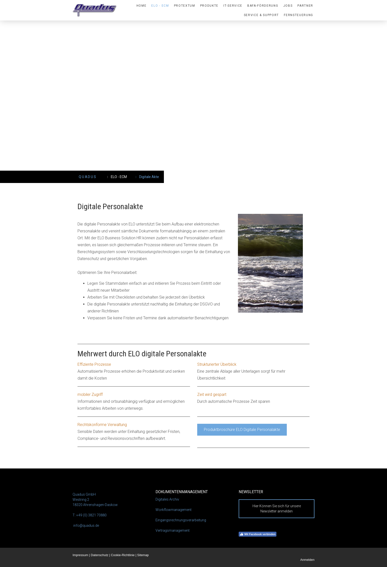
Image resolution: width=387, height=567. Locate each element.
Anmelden (307, 560)
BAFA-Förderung (262, 5)
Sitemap (143, 555)
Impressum (80, 555)
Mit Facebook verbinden (257, 534)
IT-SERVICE (232, 5)
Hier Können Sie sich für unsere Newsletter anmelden (276, 508)
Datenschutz (99, 555)
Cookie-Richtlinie (123, 555)
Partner (305, 5)
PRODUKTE (209, 5)
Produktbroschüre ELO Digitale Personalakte (242, 429)
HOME (141, 5)
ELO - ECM (160, 5)
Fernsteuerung (298, 15)
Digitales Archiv (167, 499)
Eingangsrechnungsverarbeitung (180, 520)
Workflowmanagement (173, 510)
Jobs (288, 5)
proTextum (184, 5)
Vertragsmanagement (172, 530)
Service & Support (261, 15)
